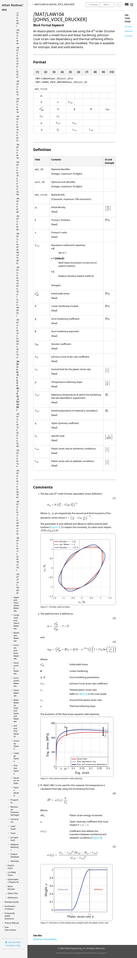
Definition (129, 31)
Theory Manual (12, 922)
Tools (13, 833)
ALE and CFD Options (16, 731)
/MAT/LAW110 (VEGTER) (17, 484)
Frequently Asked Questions (10, 916)
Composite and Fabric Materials (16, 622)
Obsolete (15, 861)
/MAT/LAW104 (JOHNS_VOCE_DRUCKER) (17, 385)
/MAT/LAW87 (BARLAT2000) (17, 248)
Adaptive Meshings (15, 847)
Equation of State (16, 780)
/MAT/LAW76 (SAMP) (17, 128)
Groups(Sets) (14, 838)
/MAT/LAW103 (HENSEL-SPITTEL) (17, 338)
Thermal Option (16, 769)
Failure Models (16, 791)
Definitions (13, 897)
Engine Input (11, 866)
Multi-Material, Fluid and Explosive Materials (16, 711)
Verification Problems (10, 907)
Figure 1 (54, 527)
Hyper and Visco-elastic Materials (16, 604)
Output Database (15, 855)
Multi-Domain (11, 887)
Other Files (13, 893)
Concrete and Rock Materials (16, 652)
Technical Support (98, 953)
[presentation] (41, 96)
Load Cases (13, 827)
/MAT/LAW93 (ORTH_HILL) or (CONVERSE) (17, 291)
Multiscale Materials (16, 636)
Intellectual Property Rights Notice (72, 953)
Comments (130, 35)
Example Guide (12, 902)
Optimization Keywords (13, 880)
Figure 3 (96, 837)
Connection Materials (16, 682)
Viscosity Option (16, 744)
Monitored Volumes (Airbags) (15, 810)
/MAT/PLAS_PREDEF (17, 583)
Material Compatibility (45, 939)
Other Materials (16, 693)
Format (128, 26)
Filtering (82, 693)
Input (12, 873)
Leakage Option (16, 757)
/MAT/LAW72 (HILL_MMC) (17, 62)
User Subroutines (10, 928)
